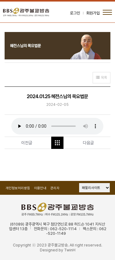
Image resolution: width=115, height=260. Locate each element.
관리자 (54, 188)
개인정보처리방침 (18, 188)
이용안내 (40, 188)
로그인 (75, 13)
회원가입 (93, 13)
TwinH (69, 250)
